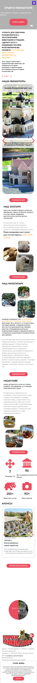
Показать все (18, 200)
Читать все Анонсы (18, 566)
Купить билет (18, 22)
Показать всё (18, 277)
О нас (7, 76)
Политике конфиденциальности (21, 674)
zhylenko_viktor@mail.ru (14, 655)
